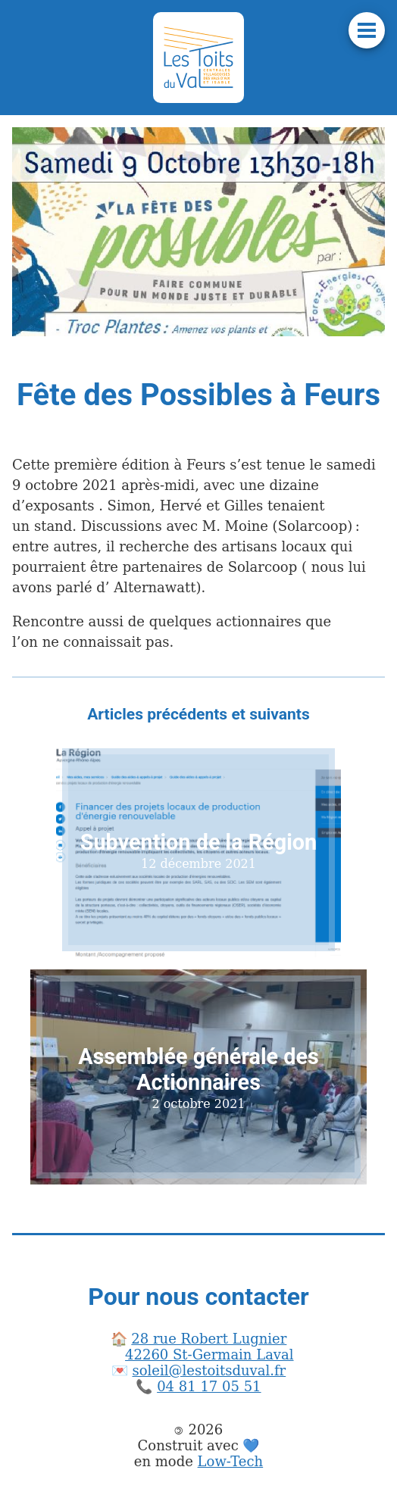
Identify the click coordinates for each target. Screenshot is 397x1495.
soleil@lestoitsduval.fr (209, 1370)
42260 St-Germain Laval (209, 1354)
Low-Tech (231, 1461)
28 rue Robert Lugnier (208, 1339)
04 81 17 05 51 (209, 1386)
